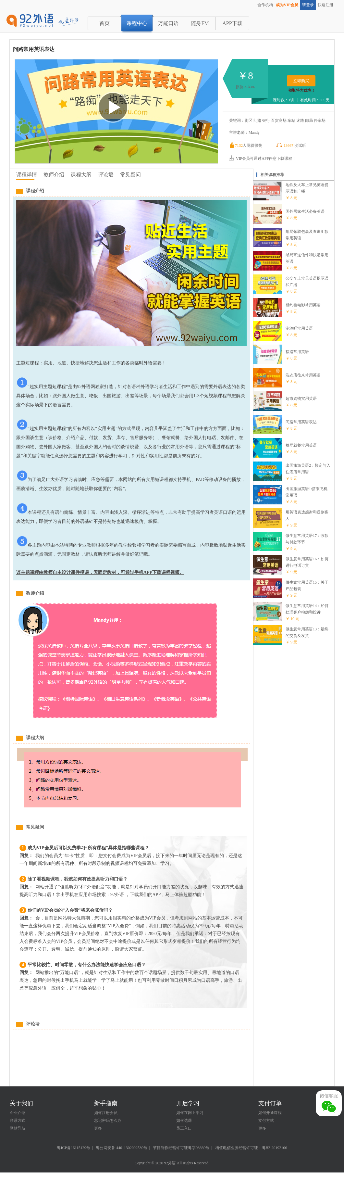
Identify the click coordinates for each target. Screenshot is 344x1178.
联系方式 (17, 1120)
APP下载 (232, 23)
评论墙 (106, 174)
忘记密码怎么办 (107, 1120)
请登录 (308, 5)
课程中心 (137, 23)
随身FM (200, 23)
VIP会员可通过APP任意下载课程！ (262, 158)
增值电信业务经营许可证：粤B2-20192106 (251, 1148)
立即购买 (301, 81)
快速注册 (325, 5)
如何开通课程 (270, 1112)
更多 (98, 1128)
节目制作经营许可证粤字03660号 (181, 1148)
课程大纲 (81, 174)
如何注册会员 (105, 1112)
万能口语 (168, 23)
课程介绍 (35, 190)
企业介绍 (17, 1112)
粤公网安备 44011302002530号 (121, 1148)
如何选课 (184, 1120)
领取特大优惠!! (301, 90)
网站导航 (17, 1128)
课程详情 (26, 174)
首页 (104, 23)
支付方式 (266, 1120)
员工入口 (184, 1128)
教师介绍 (53, 174)
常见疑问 (130, 174)
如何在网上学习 (189, 1112)
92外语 (170, 1163)
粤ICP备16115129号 (73, 1148)
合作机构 (265, 5)
